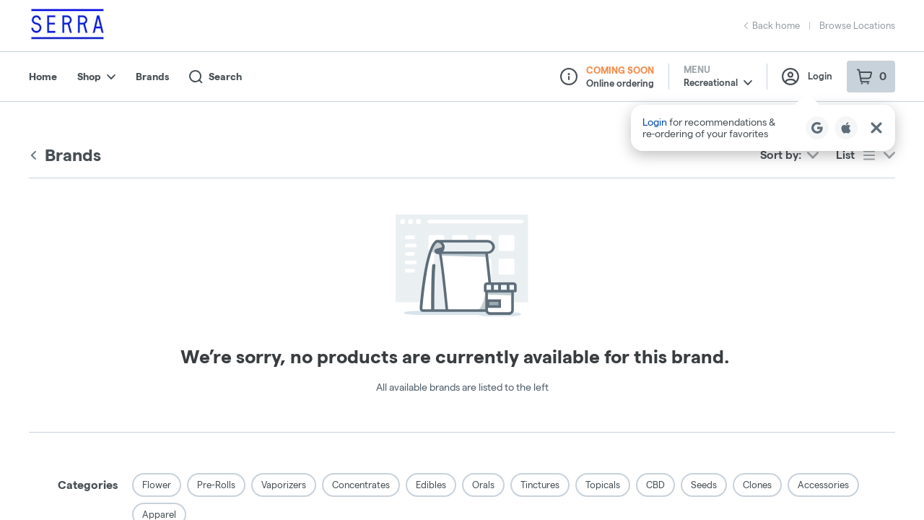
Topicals (602, 485)
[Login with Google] (817, 127)
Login (807, 76)
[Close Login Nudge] (876, 128)
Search (215, 77)
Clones (757, 485)
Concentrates (361, 485)
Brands (152, 76)
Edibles (431, 485)
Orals (483, 485)
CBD (655, 485)
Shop (96, 76)
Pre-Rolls (216, 485)
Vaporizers (283, 485)
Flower (156, 485)
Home (43, 76)
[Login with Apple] (846, 127)
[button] (763, 128)
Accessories (823, 485)
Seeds (704, 485)
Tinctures (539, 485)
